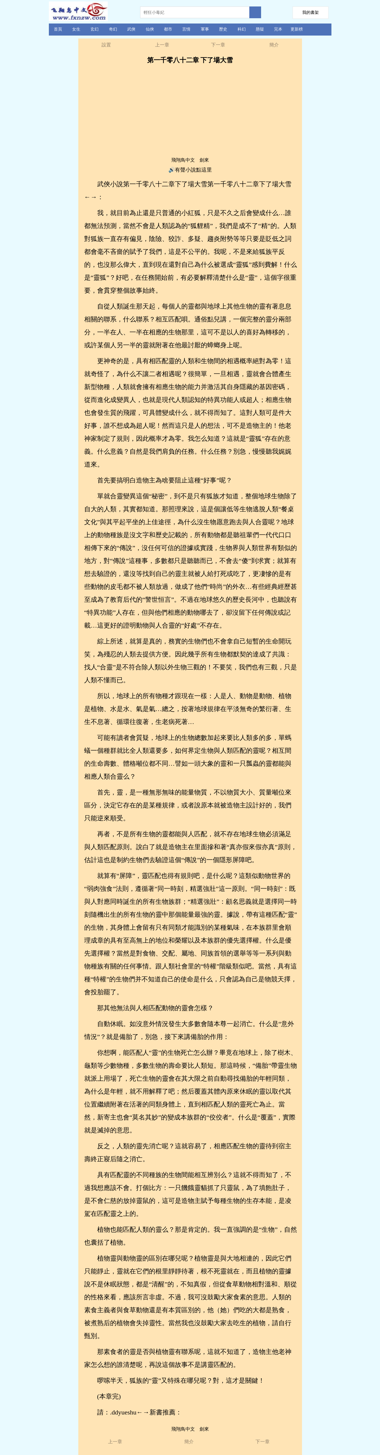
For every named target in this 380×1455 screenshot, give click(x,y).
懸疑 (260, 29)
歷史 (223, 29)
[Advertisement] (190, 113)
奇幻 (113, 29)
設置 (106, 44)
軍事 (205, 29)
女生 (76, 29)
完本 (278, 29)
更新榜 (297, 29)
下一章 (218, 44)
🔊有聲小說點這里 (190, 170)
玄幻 (94, 29)
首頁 (58, 29)
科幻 (242, 29)
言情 (186, 29)
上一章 (162, 44)
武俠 (131, 29)
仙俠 (150, 29)
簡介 (274, 44)
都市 (168, 29)
